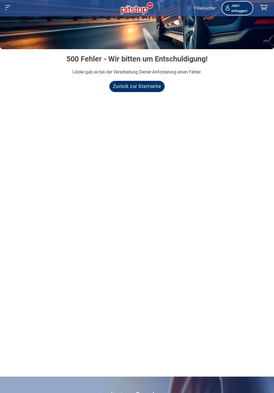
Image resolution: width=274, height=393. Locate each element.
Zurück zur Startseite (137, 86)
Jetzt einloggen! (236, 8)
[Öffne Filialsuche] (200, 8)
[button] (8, 7)
